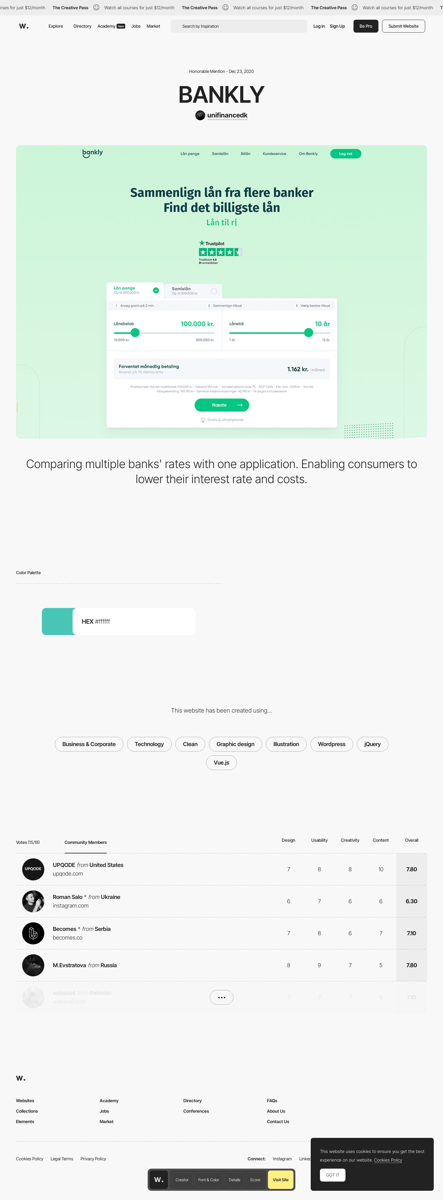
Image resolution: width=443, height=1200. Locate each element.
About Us (276, 1111)
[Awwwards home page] (159, 1179)
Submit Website (404, 26)
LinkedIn (307, 1158)
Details (234, 1179)
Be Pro (366, 26)
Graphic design (235, 744)
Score (255, 1179)
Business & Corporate (89, 744)
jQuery (373, 744)
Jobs (136, 26)
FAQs (272, 1100)
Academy (111, 26)
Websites (25, 1100)
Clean (190, 744)
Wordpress (331, 744)
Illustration (286, 744)
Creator (182, 1179)
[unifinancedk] (221, 115)
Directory (82, 26)
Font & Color (208, 1179)
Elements (25, 1121)
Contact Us (278, 1121)
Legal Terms (62, 1158)
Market (153, 26)
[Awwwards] (23, 26)
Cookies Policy (29, 1158)
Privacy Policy (93, 1158)
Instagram (282, 1158)
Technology (149, 744)
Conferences (196, 1111)
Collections (27, 1111)
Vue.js (221, 762)
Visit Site (281, 1179)
